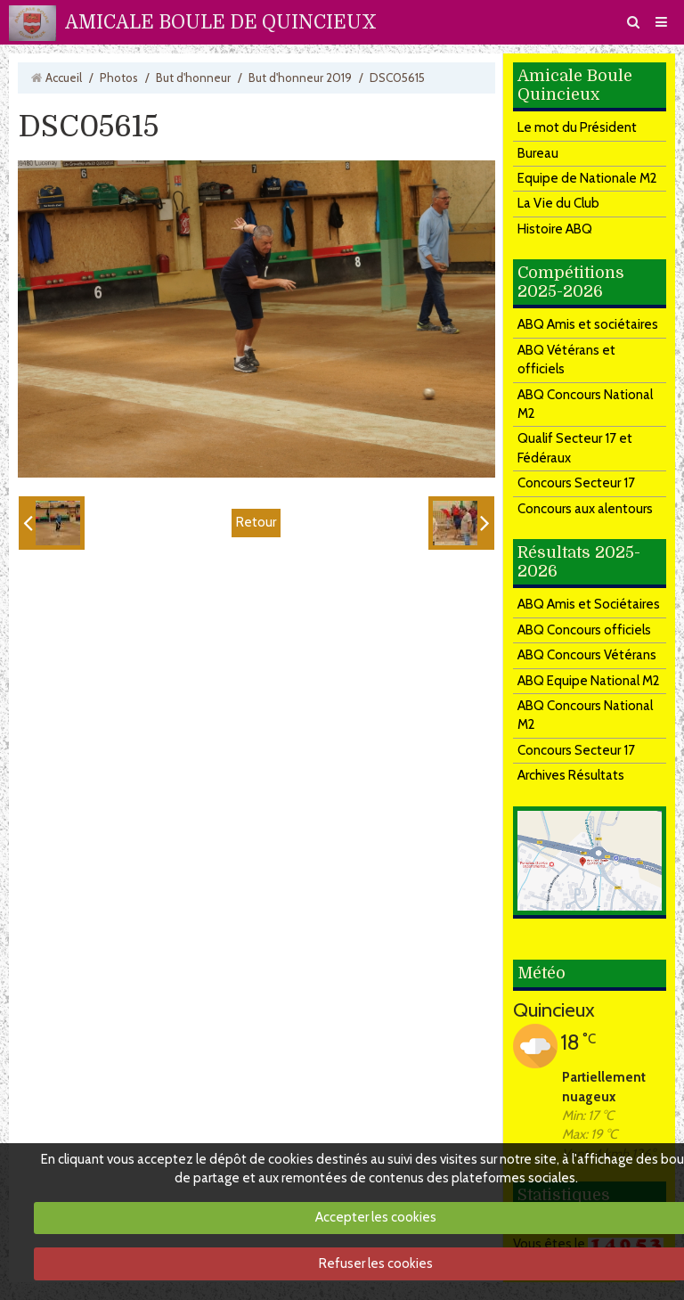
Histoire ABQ (554, 229)
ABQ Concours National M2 (585, 404)
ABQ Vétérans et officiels (566, 359)
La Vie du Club (558, 203)
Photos (119, 77)
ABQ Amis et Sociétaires (588, 604)
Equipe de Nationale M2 (587, 178)
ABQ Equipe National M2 (588, 681)
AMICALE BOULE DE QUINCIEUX (221, 22)
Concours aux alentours (585, 509)
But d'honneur (193, 77)
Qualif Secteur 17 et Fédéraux (574, 447)
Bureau (537, 153)
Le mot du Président (577, 127)
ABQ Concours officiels (584, 630)
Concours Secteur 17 (576, 483)
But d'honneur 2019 (300, 77)
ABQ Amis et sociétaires (587, 324)
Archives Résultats (570, 775)
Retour (256, 522)
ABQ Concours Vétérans (586, 655)
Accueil (63, 77)
